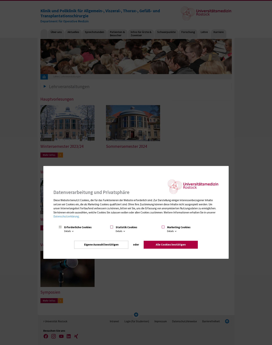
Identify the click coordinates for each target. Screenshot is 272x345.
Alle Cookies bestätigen (171, 244)
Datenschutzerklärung (66, 216)
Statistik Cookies (126, 227)
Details (69, 231)
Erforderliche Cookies (78, 227)
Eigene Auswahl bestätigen (101, 244)
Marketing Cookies (178, 227)
